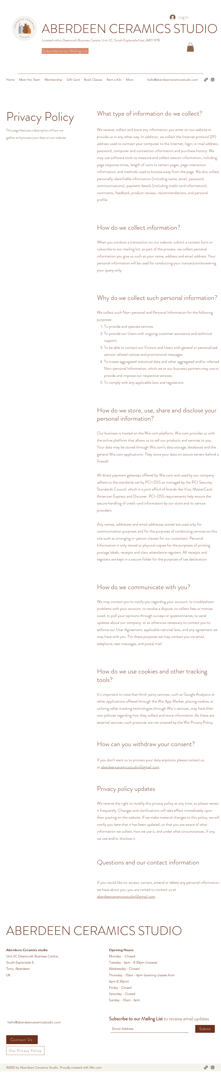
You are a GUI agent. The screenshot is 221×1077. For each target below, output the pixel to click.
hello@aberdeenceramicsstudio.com (172, 80)
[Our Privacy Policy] (25, 1050)
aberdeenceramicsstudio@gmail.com (130, 767)
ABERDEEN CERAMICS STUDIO (94, 931)
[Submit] (205, 1029)
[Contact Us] (22, 1039)
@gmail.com (145, 896)
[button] (190, 47)
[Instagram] (212, 79)
